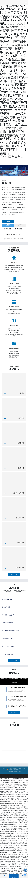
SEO (20, 771)
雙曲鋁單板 (20, 468)
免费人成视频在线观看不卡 (17, 870)
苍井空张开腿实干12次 (12, 859)
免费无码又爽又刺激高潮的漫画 (7, 815)
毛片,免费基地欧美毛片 (18, 873)
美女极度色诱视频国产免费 (17, 812)
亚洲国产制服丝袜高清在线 (9, 850)
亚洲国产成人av (4, 864)
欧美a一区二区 (7, 821)
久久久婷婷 (2, 828)
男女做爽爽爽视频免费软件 (15, 807)
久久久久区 (10, 849)
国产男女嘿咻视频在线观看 (6, 852)
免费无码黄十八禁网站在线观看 (20, 836)
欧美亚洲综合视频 (21, 861)
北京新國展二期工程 (7, 599)
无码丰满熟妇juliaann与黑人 (15, 843)
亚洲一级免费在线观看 (15, 831)
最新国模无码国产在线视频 (17, 810)
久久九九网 (8, 863)
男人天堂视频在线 (22, 863)
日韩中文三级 (16, 852)
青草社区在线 (19, 822)
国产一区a (24, 840)
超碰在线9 (2, 817)
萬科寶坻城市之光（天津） (9, 615)
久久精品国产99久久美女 (17, 838)
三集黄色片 (14, 863)
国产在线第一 (20, 871)
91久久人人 (11, 814)
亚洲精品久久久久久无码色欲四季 (8, 826)
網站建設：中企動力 (11, 771)
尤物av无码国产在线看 (22, 808)
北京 (17, 771)
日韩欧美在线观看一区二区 (15, 840)
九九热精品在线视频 (5, 810)
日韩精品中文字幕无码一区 (20, 814)
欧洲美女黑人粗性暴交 (13, 854)
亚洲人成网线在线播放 (23, 821)
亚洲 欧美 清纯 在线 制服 (11, 817)
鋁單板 (22, 393)
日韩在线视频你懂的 (15, 845)
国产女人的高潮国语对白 (6, 836)
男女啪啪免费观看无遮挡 (21, 815)
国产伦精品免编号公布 (21, 826)
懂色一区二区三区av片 (13, 864)
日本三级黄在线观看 (12, 808)
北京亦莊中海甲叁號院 (8, 654)
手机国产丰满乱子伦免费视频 (13, 828)
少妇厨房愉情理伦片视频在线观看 (11, 824)
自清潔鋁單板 (20, 568)
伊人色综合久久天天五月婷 (6, 842)
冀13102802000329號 (14, 769)
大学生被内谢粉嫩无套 (21, 850)
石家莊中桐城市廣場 (7, 623)
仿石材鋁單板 (20, 518)
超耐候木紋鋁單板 (18, 493)
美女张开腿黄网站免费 (11, 847)
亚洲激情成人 (5, 857)
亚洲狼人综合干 (21, 847)
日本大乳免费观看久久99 (12, 833)
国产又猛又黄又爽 (15, 868)
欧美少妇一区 (23, 868)
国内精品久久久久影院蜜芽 (8, 866)
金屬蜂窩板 (20, 418)
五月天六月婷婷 (23, 824)
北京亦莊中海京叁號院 (8, 646)
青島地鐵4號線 (6, 607)
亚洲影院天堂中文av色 (5, 838)
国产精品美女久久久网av (19, 842)
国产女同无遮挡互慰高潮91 (8, 835)
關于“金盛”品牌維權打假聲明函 (17, 697)
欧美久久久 (13, 871)
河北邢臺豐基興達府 (7, 638)
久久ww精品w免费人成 (5, 870)
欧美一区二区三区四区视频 (11, 856)
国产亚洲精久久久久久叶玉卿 (14, 819)
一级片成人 (14, 821)
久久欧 (19, 856)
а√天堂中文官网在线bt (14, 857)
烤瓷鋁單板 (20, 443)
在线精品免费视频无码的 (11, 861)
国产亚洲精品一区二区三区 (21, 835)
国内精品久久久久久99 (20, 866)
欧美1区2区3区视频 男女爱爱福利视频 (15, 829)
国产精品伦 (23, 852)
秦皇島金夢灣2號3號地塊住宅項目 (11, 630)
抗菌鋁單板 (20, 543)
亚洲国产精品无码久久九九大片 (8, 822)
